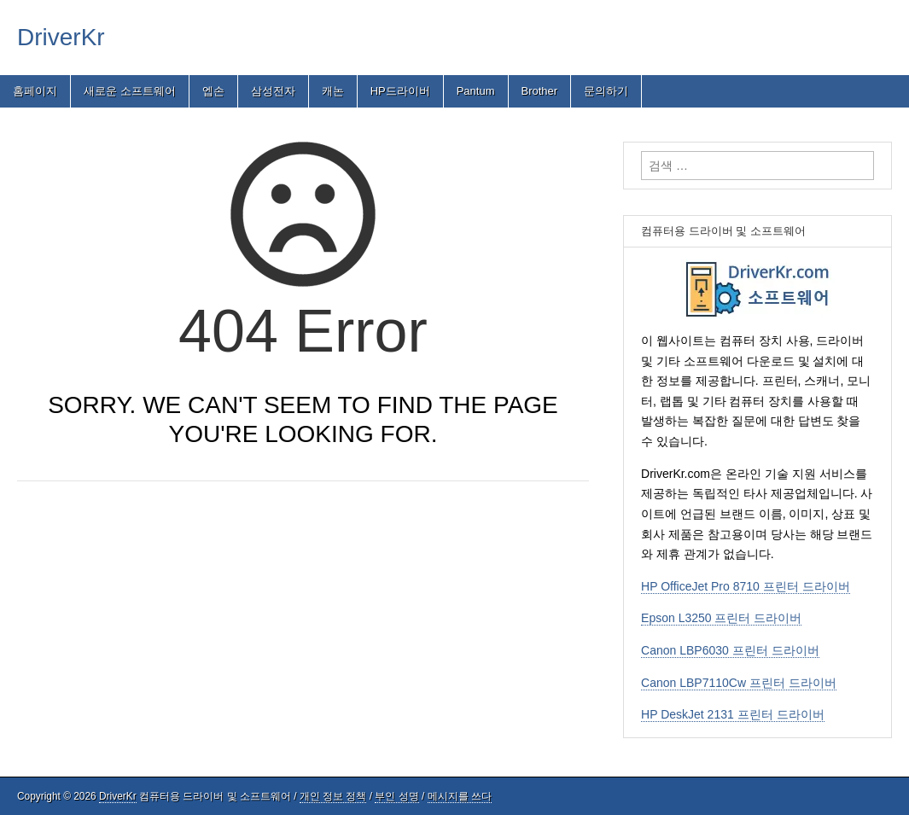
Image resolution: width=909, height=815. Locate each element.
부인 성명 (396, 796)
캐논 (333, 90)
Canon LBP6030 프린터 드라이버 (730, 650)
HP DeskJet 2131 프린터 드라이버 (732, 714)
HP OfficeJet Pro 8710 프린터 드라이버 (745, 586)
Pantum (476, 90)
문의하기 (606, 90)
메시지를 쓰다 (460, 796)
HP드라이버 (400, 90)
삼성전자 (273, 90)
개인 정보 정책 (333, 796)
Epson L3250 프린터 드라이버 (721, 618)
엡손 (213, 90)
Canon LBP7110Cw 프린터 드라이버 (738, 683)
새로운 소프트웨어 (130, 90)
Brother (540, 90)
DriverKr (61, 37)
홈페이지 (35, 90)
